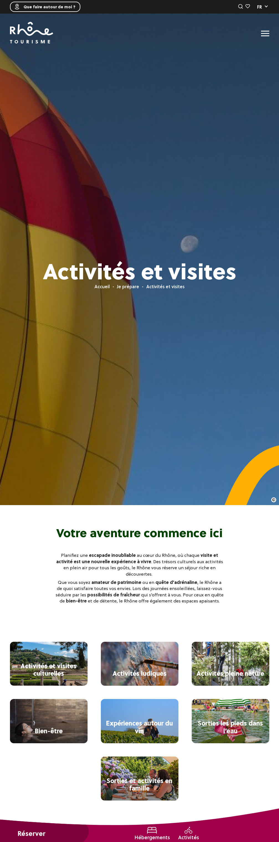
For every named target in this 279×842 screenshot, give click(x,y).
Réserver (31, 833)
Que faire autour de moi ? (45, 7)
